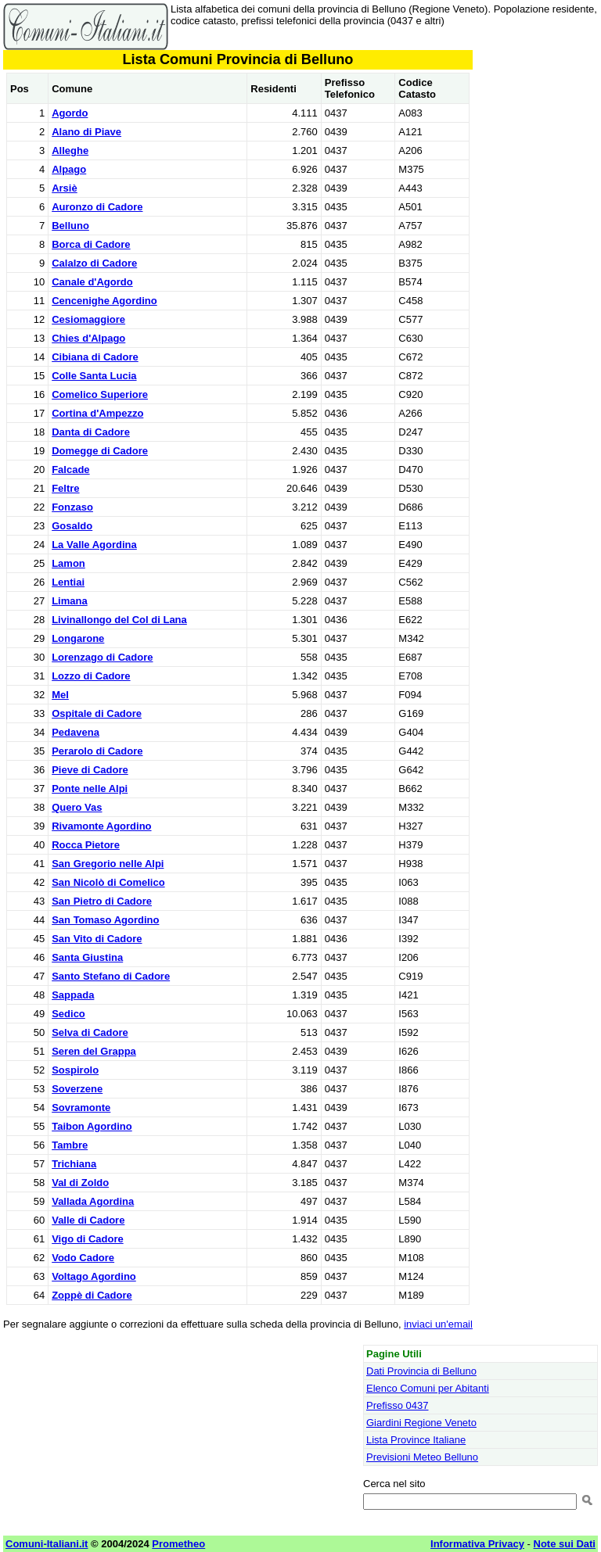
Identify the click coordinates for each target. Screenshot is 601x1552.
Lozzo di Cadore (91, 676)
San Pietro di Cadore (102, 901)
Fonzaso (72, 507)
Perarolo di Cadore (97, 751)
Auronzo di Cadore (97, 207)
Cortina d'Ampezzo (97, 413)
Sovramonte (81, 1107)
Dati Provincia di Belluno (421, 1371)
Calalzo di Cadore (94, 263)
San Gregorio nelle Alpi (108, 863)
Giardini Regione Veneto (421, 1422)
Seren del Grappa (94, 1051)
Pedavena (75, 732)
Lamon (68, 563)
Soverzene (77, 1089)
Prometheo (178, 1544)
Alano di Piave (86, 132)
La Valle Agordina (94, 544)
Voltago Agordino (94, 1276)
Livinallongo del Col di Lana (119, 619)
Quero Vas (77, 807)
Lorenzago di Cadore (102, 657)
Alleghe (70, 150)
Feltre (65, 488)
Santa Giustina (87, 957)
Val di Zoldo (80, 1182)
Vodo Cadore (83, 1257)
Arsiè (64, 188)
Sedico (68, 1014)
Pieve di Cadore (90, 770)
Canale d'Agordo (92, 282)
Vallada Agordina (93, 1201)
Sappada (73, 995)
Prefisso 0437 (397, 1405)
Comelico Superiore (100, 394)
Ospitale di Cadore (97, 713)
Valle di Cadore (88, 1220)
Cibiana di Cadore (95, 357)
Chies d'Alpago (88, 338)
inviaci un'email (438, 1324)
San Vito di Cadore (97, 938)
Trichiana (74, 1164)
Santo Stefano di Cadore (111, 976)
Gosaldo (72, 526)
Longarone (78, 638)
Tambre (70, 1145)
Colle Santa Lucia (94, 376)
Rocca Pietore (86, 845)
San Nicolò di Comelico (108, 882)
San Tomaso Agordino (105, 920)
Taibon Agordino (92, 1126)
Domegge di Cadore (100, 451)
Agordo (70, 113)
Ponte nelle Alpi (90, 788)
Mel (60, 695)
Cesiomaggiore (88, 319)
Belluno (70, 225)
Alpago (69, 169)
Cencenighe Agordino (104, 300)
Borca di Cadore (91, 244)
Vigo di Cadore (88, 1239)
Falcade (70, 469)
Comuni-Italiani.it (46, 1544)
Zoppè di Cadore (92, 1295)
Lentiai (68, 582)
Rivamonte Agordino (101, 826)
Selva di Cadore (90, 1032)
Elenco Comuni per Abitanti (427, 1388)
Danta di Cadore (91, 432)
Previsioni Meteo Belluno (422, 1457)
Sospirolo (75, 1070)
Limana (70, 601)
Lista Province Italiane (416, 1440)
